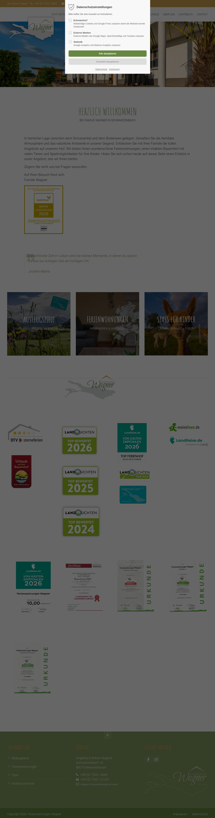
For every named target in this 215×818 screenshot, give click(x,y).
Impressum (114, 69)
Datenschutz (101, 69)
